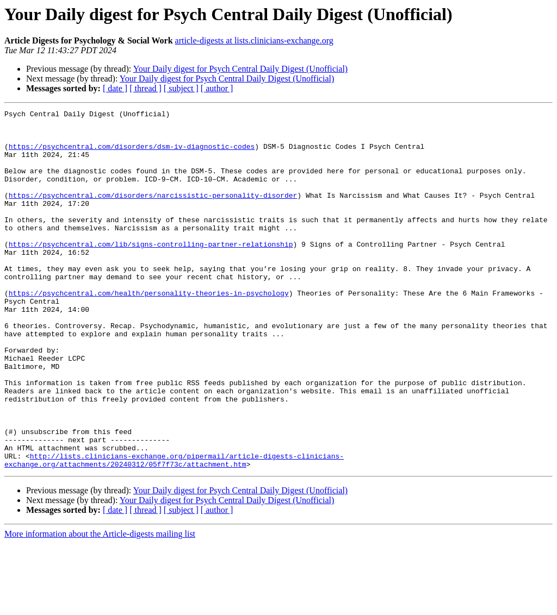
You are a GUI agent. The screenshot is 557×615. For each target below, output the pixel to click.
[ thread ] (145, 88)
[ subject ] (181, 88)
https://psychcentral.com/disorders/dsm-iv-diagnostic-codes (132, 154)
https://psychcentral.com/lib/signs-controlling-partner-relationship (151, 272)
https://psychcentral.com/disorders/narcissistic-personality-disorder (153, 213)
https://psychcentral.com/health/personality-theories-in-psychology (149, 330)
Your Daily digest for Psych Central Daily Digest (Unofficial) (240, 68)
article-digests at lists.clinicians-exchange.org (254, 40)
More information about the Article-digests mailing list (99, 605)
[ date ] (115, 88)
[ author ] (217, 88)
